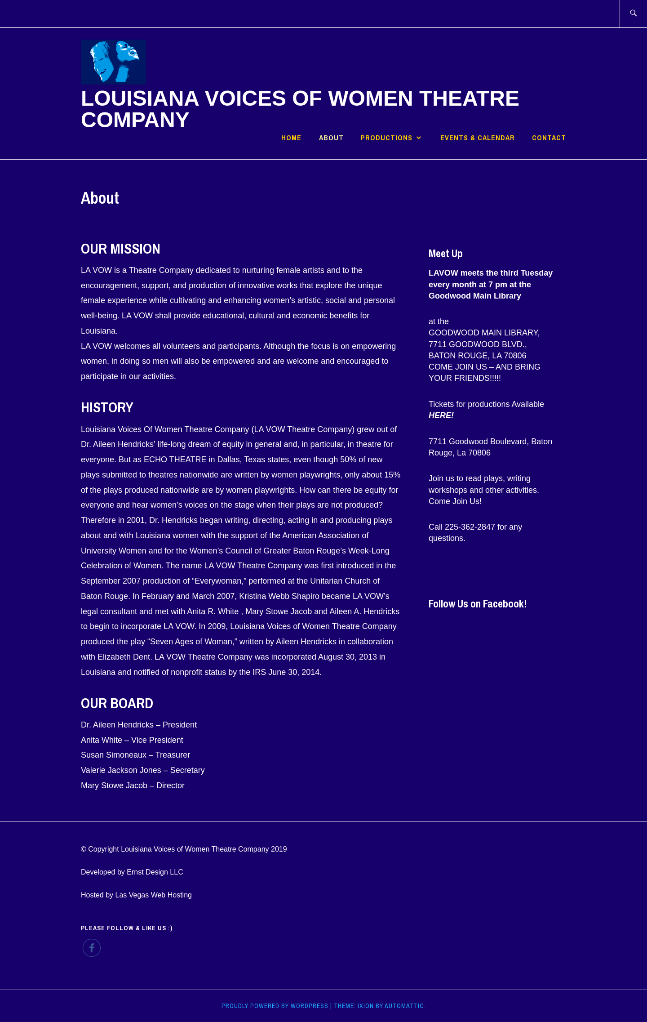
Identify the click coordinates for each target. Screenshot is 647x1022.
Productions (386, 138)
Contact (549, 138)
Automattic (404, 1006)
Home (291, 138)
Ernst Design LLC (155, 872)
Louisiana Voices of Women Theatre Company (300, 109)
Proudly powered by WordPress (275, 1006)
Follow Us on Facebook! (478, 603)
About (331, 138)
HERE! (441, 415)
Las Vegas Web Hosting (153, 895)
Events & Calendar (477, 138)
